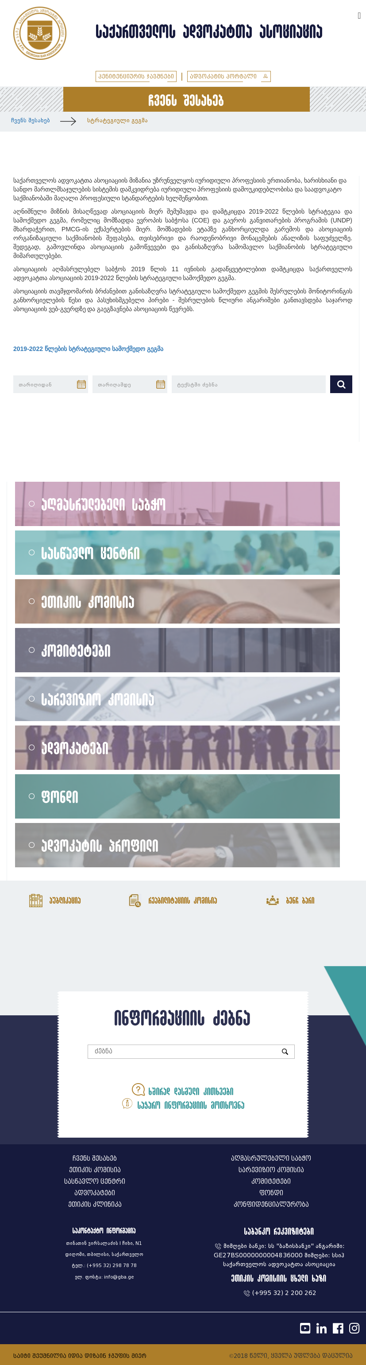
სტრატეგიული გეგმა (117, 120)
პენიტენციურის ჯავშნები (136, 76)
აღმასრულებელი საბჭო (104, 504)
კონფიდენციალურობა (271, 1205)
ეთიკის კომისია (88, 601)
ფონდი (60, 796)
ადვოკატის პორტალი (229, 76)
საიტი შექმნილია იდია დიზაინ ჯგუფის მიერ (79, 1356)
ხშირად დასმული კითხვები (183, 1089)
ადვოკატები (75, 748)
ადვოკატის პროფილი (100, 845)
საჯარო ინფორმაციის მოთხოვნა (183, 1103)
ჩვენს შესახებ (30, 120)
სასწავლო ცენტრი (91, 553)
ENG (347, 14)
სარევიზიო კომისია (98, 699)
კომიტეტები (76, 650)
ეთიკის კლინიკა (95, 1205)
